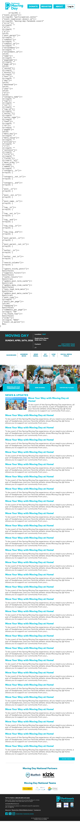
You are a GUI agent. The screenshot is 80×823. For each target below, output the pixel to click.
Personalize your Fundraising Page (13, 387)
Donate (33, 6)
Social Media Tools (66, 355)
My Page (45, 355)
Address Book (24, 355)
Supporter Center (28, 813)
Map (44, 334)
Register (46, 6)
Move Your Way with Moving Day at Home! (48, 399)
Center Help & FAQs (67, 387)
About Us (8, 810)
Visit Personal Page (66, 346)
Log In (71, 6)
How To (54, 355)
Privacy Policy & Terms (40, 819)
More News (67, 759)
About (59, 6)
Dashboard (11, 355)
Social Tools (19, 813)
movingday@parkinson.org (12, 803)
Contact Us (37, 810)
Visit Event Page (68, 344)
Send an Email (40, 387)
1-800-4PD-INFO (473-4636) (22, 797)
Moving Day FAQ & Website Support (22, 810)
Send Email (35, 355)
